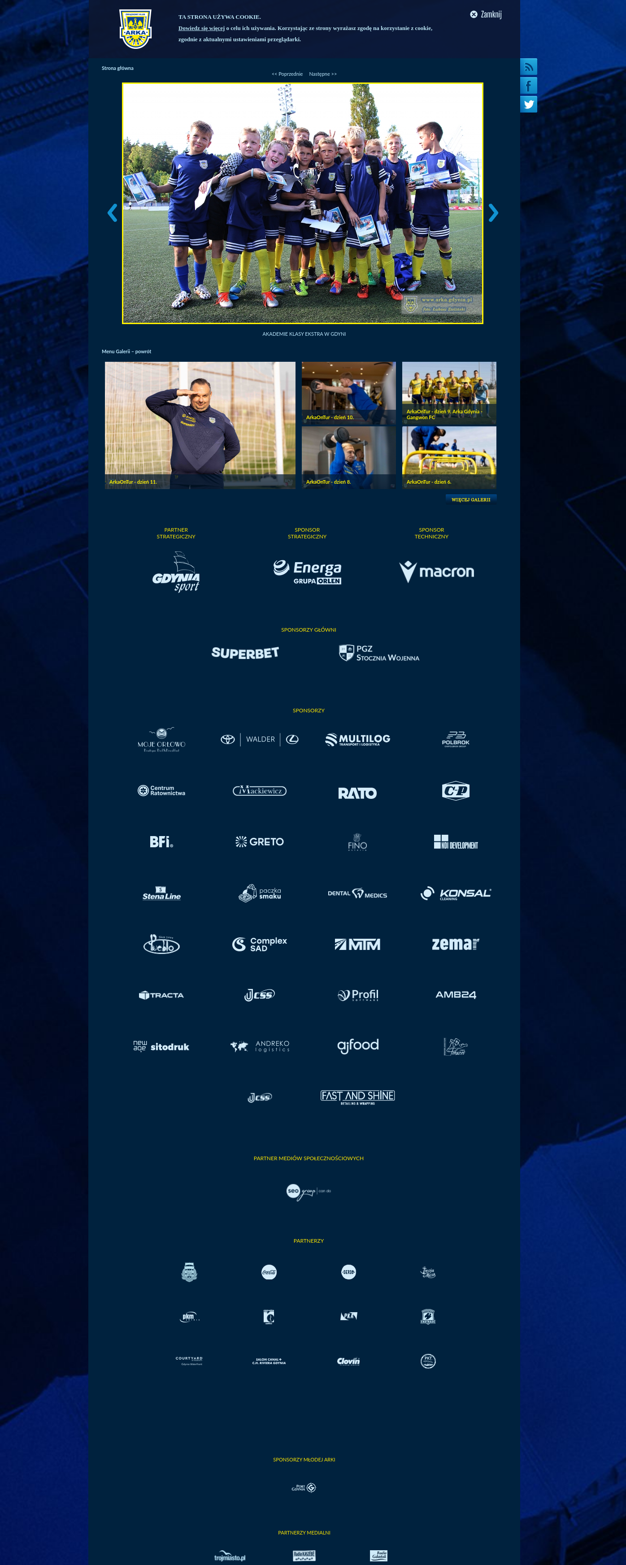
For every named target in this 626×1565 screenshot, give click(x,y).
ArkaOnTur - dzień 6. (429, 482)
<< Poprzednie (287, 74)
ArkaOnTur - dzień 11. (133, 482)
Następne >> (323, 74)
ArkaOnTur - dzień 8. (328, 482)
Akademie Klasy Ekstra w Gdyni (304, 334)
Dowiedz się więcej (201, 28)
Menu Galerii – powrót (126, 351)
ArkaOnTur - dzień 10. (330, 417)
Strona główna (118, 68)
